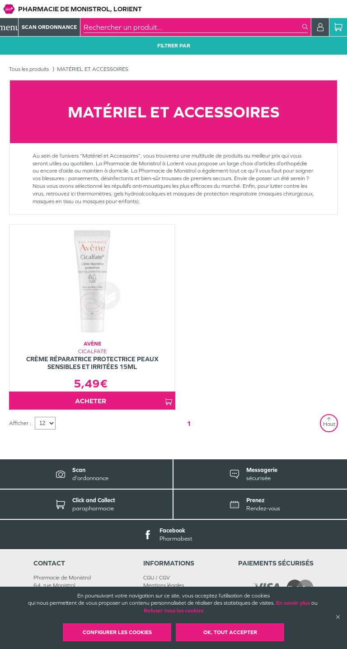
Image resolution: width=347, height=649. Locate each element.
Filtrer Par (173, 45)
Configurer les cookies (117, 632)
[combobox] (193, 27)
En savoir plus (293, 603)
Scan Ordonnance (49, 27)
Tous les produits (29, 69)
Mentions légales (163, 585)
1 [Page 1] (189, 423)
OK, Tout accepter (230, 632)
